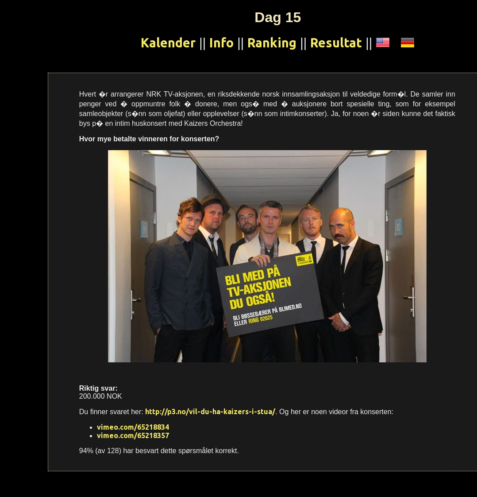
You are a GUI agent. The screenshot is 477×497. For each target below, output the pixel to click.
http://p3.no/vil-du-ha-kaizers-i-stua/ (210, 411)
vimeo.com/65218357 (133, 435)
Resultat (336, 42)
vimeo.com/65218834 (133, 427)
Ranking (271, 42)
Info (221, 42)
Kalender (168, 42)
